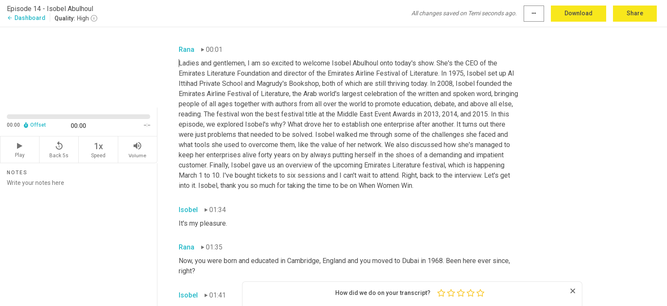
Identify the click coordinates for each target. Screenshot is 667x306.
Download (578, 13)
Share (635, 13)
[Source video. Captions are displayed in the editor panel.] (78, 66)
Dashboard (26, 17)
